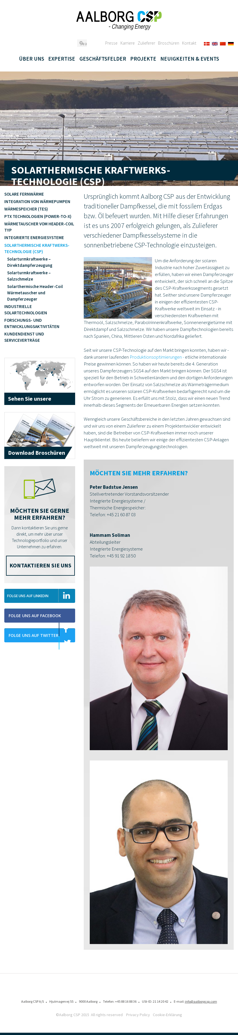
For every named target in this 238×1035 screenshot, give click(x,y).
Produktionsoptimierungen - (157, 357)
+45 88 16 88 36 (125, 1001)
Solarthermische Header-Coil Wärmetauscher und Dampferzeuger (35, 293)
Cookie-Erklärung (167, 1014)
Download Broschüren (36, 452)
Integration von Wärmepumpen (37, 201)
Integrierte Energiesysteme (34, 237)
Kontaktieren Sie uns (40, 565)
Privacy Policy (138, 1014)
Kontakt (189, 43)
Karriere (127, 43)
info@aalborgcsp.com (201, 1001)
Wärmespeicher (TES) (26, 209)
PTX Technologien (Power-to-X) (37, 216)
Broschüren (168, 43)
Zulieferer (146, 43)
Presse (111, 43)
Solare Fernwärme (24, 194)
